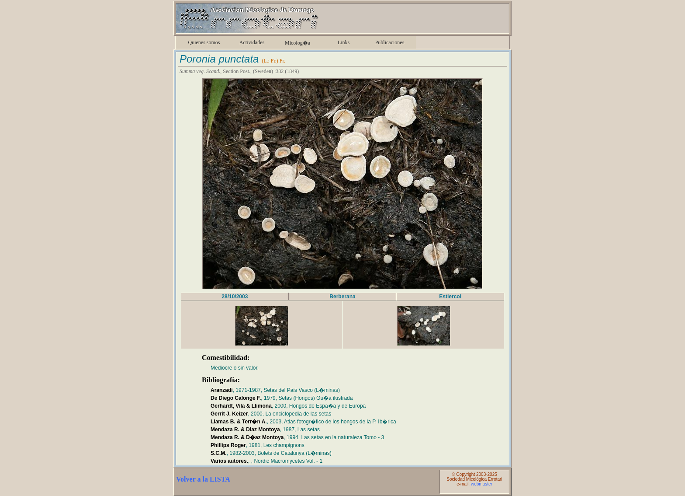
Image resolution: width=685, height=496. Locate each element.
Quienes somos (204, 42)
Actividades (251, 42)
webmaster (481, 484)
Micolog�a (297, 43)
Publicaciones (390, 42)
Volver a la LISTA (203, 479)
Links (343, 42)
